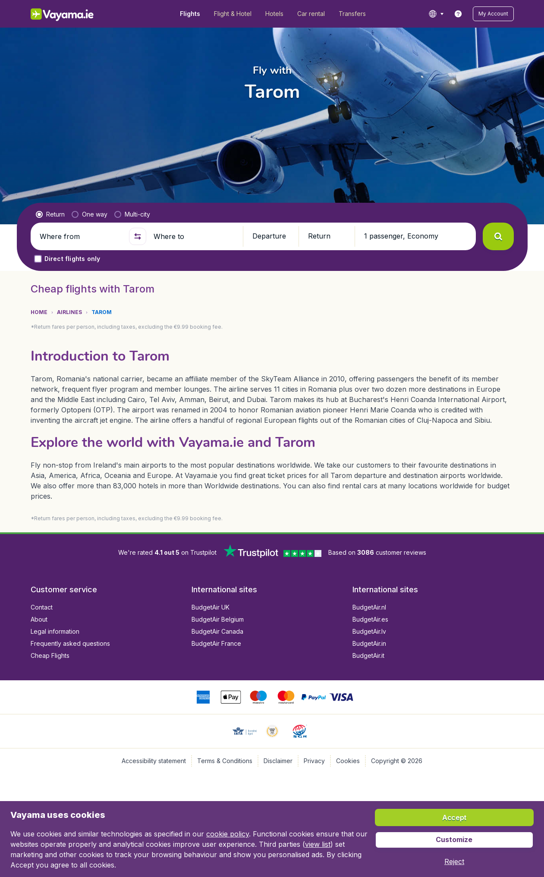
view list (317, 844)
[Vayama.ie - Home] (74, 14)
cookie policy (227, 834)
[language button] (435, 13)
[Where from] (80, 236)
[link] (458, 13)
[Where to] (194, 236)
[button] (493, 13)
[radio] (50, 214)
